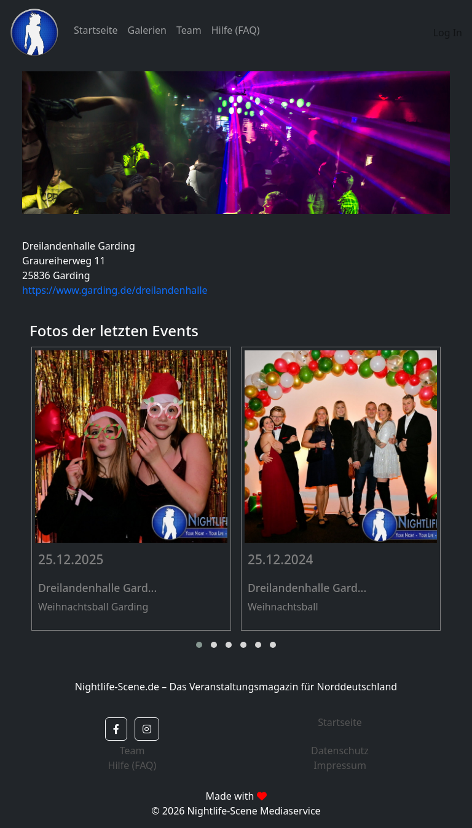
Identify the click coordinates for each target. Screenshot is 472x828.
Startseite (96, 30)
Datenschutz (340, 750)
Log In (447, 32)
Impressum (339, 765)
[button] (199, 645)
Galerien (147, 30)
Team (189, 30)
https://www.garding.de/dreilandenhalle (115, 290)
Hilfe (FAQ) (235, 30)
